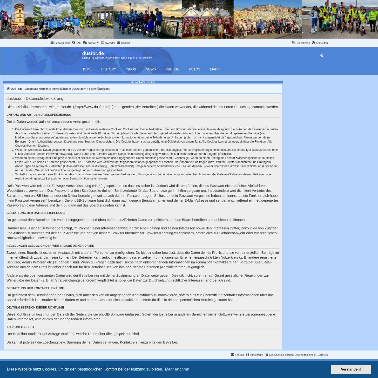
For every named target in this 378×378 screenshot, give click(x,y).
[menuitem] (76, 43)
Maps (215, 69)
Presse (172, 69)
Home (86, 69)
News (151, 69)
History (108, 69)
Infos (131, 69)
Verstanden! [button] (351, 369)
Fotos (194, 69)
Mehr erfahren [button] (177, 369)
